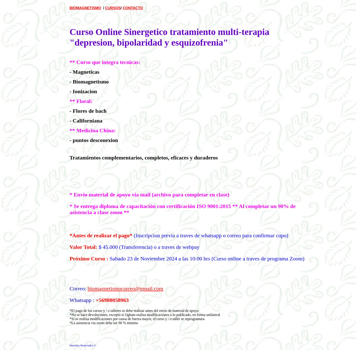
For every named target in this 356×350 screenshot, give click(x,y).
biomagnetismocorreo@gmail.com (125, 288)
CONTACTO (133, 8)
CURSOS (113, 8)
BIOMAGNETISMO (85, 8)
